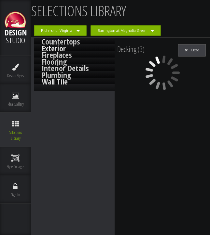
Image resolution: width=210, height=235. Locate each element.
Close (192, 50)
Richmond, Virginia (56, 30)
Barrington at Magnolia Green (122, 30)
